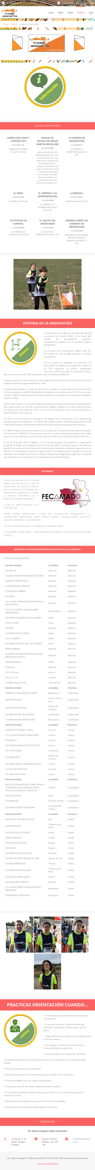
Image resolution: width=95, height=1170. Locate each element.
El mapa (18, 193)
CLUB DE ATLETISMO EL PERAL (19, 730)
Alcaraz (51, 672)
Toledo (71, 819)
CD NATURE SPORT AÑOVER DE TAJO (22, 858)
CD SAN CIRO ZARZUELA (16, 769)
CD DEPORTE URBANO (15, 591)
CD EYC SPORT (12, 623)
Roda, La (52, 603)
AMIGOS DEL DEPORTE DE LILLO (20, 819)
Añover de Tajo (55, 858)
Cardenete (53, 750)
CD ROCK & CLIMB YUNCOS (17, 877)
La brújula (76, 193)
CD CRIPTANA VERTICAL (16, 707)
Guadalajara (73, 787)
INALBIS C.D (10, 570)
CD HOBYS (10, 596)
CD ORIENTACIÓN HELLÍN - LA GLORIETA (23, 643)
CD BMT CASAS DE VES (15, 682)
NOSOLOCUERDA (13, 795)
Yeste (50, 623)
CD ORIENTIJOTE (12, 757)
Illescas (51, 877)
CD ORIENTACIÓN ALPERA (17, 633)
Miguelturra (53, 693)
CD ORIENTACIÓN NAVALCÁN (18, 853)
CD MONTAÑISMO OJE (15, 863)
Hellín (51, 617)
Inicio (51, 12)
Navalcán (52, 853)
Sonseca (52, 882)
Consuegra (53, 895)
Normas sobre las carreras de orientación (77, 223)
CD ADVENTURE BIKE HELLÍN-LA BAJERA (23, 617)
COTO (70, 13)
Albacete (52, 570)
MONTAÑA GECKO (13, 699)
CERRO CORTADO (13, 837)
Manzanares (54, 719)
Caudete (52, 677)
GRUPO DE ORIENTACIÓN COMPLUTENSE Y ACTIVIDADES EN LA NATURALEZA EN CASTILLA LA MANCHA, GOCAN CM (25, 787)
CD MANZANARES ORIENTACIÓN (20, 719)
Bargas (51, 843)
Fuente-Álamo (54, 611)
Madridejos (53, 888)
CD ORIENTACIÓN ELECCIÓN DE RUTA (22, 745)
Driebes (52, 787)
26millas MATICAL (13, 826)
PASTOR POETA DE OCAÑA (17, 832)
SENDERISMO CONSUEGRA (17, 895)
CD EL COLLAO (11, 672)
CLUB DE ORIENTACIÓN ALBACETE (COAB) (24, 575)
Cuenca (71, 730)
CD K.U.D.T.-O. (11, 677)
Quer (50, 795)
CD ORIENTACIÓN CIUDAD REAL (19, 714)
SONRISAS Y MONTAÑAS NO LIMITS (21, 693)
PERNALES (10, 667)
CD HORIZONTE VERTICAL (17, 882)
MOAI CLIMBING (12, 648)
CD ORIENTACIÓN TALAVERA (18, 870)
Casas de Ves (54, 682)
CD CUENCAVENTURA (15, 774)
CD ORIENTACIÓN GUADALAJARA (20, 807)
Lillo (50, 819)
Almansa (52, 581)
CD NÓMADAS (11, 800)
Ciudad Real (73, 693)
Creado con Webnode (47, 1163)
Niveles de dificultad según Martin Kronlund (48, 141)
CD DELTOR (10, 848)
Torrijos (52, 863)
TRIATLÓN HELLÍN (13, 662)
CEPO (60, 13)
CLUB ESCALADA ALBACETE (17, 586)
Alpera (51, 633)
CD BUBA (9, 628)
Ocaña (51, 832)
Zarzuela (52, 769)
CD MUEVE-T (11, 740)
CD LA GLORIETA (12, 638)
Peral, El (52, 730)
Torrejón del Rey (56, 800)
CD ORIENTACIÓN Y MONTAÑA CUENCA (23, 764)
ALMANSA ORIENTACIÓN (16, 581)
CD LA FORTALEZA (13, 750)
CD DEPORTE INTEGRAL (16, 843)
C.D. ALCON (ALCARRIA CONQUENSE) (22, 735)
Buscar (3, 3)
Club (91, 13)
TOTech (80, 13)
